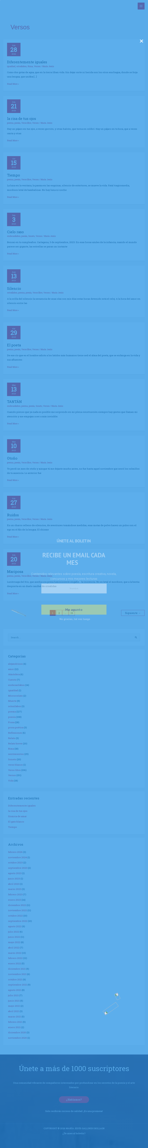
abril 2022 (13, 947)
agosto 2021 (14, 990)
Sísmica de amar (17, 816)
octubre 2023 (15, 862)
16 (71, 613)
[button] (74, 1099)
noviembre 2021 (17, 974)
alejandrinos (15, 663)
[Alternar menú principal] (141, 6)
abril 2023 (13, 883)
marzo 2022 (14, 952)
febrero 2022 (15, 958)
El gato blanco (16, 821)
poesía (17, 123)
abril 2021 (13, 1011)
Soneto (31, 236)
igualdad (11, 66)
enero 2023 (14, 899)
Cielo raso (15, 232)
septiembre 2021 (17, 984)
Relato (11, 738)
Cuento (12, 679)
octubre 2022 (15, 915)
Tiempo (13, 175)
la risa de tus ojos (21, 118)
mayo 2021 (14, 1005)
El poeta (14, 345)
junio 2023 (14, 878)
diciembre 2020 (17, 1032)
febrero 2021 (15, 1021)
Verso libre (26, 123)
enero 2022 (14, 963)
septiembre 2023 (17, 867)
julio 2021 (13, 995)
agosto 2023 (15, 873)
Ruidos (13, 515)
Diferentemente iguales (27, 62)
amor (11, 669)
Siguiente (133, 613)
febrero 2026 (15, 852)
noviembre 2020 (17, 1037)
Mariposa (15, 571)
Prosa (11, 722)
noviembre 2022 (17, 910)
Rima (30, 66)
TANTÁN (14, 401)
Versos (37, 66)
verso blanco (15, 764)
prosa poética (15, 727)
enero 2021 (14, 1027)
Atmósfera (14, 674)
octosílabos (21, 66)
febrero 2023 (15, 894)
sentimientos (16, 754)
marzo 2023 (14, 889)
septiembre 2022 (17, 921)
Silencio (14, 288)
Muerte (12, 700)
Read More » (13, 83)
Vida (10, 780)
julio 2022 (13, 931)
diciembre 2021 (17, 968)
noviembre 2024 (17, 857)
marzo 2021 (14, 1016)
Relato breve (15, 743)
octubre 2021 (15, 979)
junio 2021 (14, 1000)
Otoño (12, 458)
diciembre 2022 (17, 905)
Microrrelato (15, 695)
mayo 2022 (14, 942)
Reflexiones (15, 732)
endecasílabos (13, 236)
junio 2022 (14, 936)
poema (10, 123)
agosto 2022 (15, 926)
